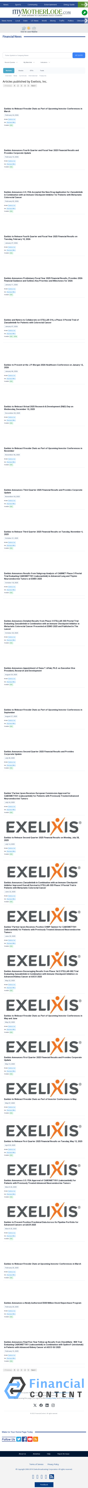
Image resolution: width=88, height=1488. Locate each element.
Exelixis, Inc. (11, 119)
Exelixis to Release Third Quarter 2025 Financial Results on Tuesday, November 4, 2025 (43, 533)
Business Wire (11, 122)
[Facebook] (41, 1406)
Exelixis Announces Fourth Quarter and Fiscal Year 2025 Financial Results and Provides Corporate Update (41, 151)
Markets (9, 70)
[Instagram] (53, 1406)
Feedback (44, 1484)
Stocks (20, 70)
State (25, 20)
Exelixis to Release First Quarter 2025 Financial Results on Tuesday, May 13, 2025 (43, 1141)
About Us (22, 1454)
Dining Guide (69, 4)
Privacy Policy (51, 1398)
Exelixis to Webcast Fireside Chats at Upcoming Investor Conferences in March (42, 1264)
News (5, 4)
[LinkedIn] (47, 1406)
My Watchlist (28, 62)
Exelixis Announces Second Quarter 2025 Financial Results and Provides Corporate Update (39, 753)
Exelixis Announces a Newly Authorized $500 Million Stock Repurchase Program (42, 1303)
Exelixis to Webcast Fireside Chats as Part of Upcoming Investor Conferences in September (43, 711)
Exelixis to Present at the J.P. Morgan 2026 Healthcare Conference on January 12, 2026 (43, 366)
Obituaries (81, 20)
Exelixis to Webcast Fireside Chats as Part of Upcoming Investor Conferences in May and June (43, 1017)
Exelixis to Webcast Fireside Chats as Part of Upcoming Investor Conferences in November (43, 449)
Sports (18, 4)
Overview (8, 76)
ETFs (31, 70)
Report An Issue (63, 1454)
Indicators (44, 62)
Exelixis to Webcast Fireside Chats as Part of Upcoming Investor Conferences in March (43, 110)
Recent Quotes (10, 62)
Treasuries (42, 76)
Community (33, 4)
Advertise (36, 1454)
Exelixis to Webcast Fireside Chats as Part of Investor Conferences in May (40, 1099)
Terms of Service (36, 1464)
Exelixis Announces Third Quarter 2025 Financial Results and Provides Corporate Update (43, 491)
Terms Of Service (67, 1398)
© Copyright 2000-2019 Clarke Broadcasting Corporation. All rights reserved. (44, 1469)
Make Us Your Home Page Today (17, 1432)
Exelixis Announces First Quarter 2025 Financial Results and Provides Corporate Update (43, 1058)
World (44, 20)
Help (48, 1454)
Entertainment (50, 4)
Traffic (61, 20)
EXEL (11, 125)
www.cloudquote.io (62, 1392)
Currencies (23, 76)
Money (53, 20)
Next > (33, 86)
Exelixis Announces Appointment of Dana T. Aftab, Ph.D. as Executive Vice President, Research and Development (39, 669)
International (33, 76)
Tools (42, 70)
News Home (7, 20)
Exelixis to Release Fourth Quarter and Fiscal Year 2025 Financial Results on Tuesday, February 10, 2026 (40, 237)
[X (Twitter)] (35, 1406)
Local (17, 20)
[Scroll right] (86, 4)
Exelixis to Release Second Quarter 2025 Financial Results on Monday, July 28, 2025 (41, 839)
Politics (71, 20)
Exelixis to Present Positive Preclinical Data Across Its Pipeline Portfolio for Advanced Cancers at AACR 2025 (41, 1223)
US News (34, 20)
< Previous (8, 86)
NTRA (15, 336)
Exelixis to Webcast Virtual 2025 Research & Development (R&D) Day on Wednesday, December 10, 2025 (38, 407)
